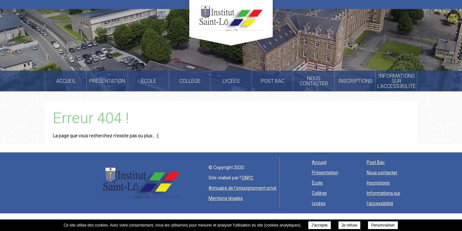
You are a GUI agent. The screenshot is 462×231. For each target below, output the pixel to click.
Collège (319, 193)
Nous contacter (382, 172)
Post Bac (376, 162)
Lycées (319, 203)
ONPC (247, 177)
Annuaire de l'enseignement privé (243, 188)
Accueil (319, 162)
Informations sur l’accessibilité (383, 198)
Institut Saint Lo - (231, 18)
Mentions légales (226, 198)
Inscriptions (378, 182)
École (317, 182)
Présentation (325, 172)
